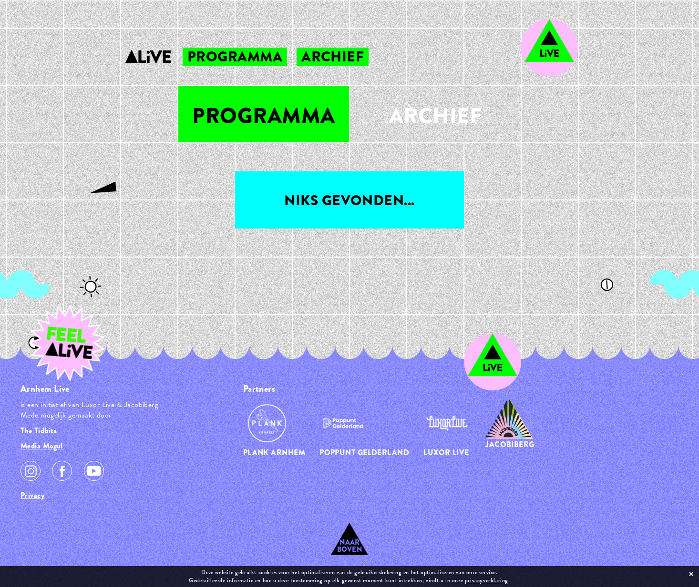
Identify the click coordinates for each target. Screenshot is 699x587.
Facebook (62, 471)
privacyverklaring (486, 580)
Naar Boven (349, 546)
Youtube (94, 471)
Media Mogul (42, 445)
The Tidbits (39, 430)
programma (234, 57)
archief (332, 57)
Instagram (31, 471)
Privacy (32, 495)
